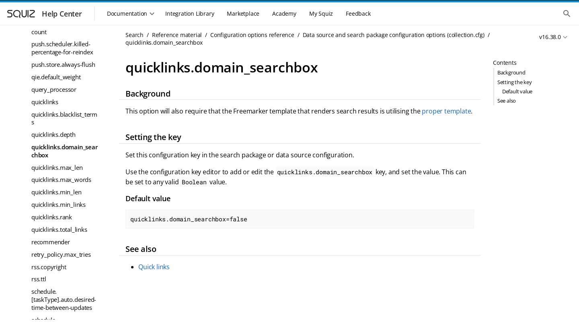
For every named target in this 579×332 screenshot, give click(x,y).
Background (511, 72)
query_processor (53, 89)
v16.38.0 (550, 37)
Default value (517, 91)
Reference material (177, 35)
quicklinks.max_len (56, 167)
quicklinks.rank (51, 217)
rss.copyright (48, 267)
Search (134, 35)
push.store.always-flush (63, 64)
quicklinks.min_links (58, 204)
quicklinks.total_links (59, 229)
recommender (50, 242)
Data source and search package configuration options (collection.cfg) (394, 35)
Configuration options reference (252, 35)
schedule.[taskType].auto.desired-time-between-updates (63, 299)
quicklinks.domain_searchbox (64, 151)
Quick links (154, 266)
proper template (446, 111)
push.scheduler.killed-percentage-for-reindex (62, 48)
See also (506, 100)
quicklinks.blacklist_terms (64, 118)
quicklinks (44, 102)
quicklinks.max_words (61, 179)
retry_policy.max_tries (61, 254)
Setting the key (514, 82)
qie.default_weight (55, 77)
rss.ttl (38, 279)
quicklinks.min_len (56, 192)
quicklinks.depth (53, 134)
